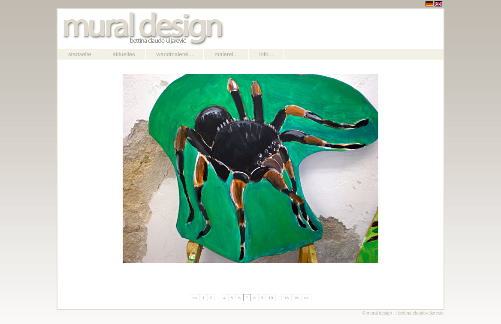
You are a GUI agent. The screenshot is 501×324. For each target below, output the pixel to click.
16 (296, 297)
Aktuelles (124, 54)
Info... (266, 54)
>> (306, 297)
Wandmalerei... (175, 54)
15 (286, 297)
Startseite (79, 54)
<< (194, 297)
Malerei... (226, 54)
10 (271, 297)
